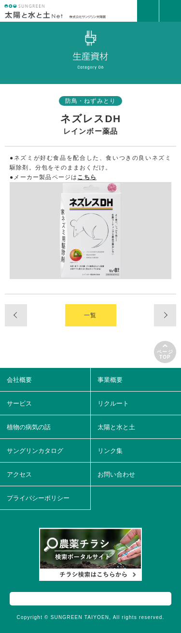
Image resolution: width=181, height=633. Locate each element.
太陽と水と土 (116, 427)
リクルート (113, 403)
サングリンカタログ (35, 450)
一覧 (90, 315)
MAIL (148, 11)
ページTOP (165, 354)
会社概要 (19, 379)
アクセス (19, 474)
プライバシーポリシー (38, 498)
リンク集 (110, 450)
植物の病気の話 (29, 427)
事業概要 (110, 379)
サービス (19, 403)
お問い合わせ (116, 474)
